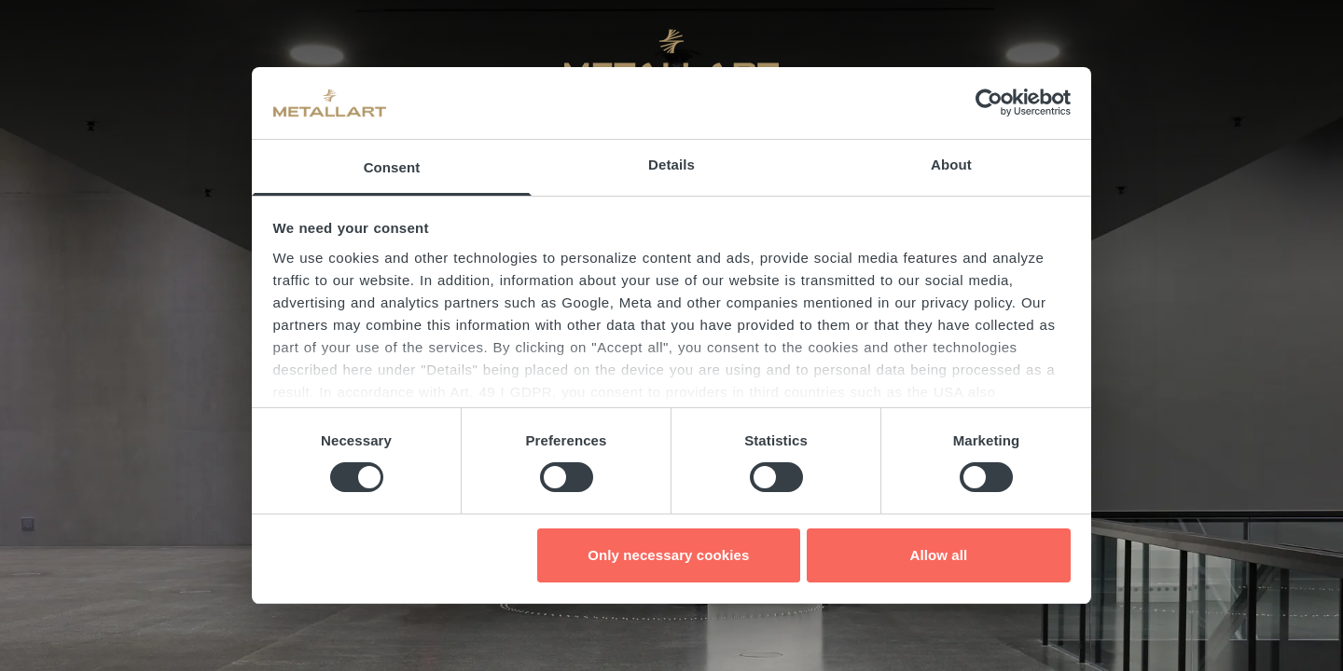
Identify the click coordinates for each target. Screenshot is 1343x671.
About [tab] (951, 164)
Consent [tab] (392, 167)
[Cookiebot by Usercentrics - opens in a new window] (989, 102)
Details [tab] (671, 164)
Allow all (939, 555)
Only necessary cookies (668, 555)
